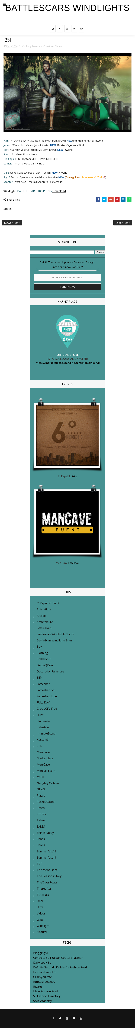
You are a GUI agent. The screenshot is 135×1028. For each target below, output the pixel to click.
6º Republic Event (48, 603)
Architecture (45, 622)
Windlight (43, 926)
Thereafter (44, 889)
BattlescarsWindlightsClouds (56, 634)
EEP (39, 678)
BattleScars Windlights (67, 8)
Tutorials (43, 895)
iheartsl (38, 987)
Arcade (41, 616)
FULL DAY (43, 702)
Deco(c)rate (45, 665)
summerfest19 (46, 857)
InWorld (99, 140)
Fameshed (43, 684)
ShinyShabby (45, 833)
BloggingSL (41, 953)
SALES (41, 826)
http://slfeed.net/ (44, 982)
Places (41, 795)
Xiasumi (42, 932)
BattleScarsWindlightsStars (55, 640)
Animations (44, 609)
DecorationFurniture (43, 46)
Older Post (123, 223)
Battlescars (44, 628)
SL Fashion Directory (46, 996)
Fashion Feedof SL (45, 972)
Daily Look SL (42, 963)
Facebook (73, 562)
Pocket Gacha (45, 802)
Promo (41, 814)
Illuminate (43, 721)
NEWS (41, 789)
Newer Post (12, 223)
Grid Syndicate (42, 977)
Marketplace (45, 758)
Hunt (40, 715)
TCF (39, 864)
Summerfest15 (46, 851)
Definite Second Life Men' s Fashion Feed (60, 967)
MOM (40, 777)
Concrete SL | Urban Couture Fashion (58, 958)
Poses (41, 808)
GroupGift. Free (47, 709)
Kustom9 (43, 740)
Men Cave (43, 764)
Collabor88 (44, 659)
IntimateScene (46, 733)
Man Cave (43, 752)
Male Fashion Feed (45, 991)
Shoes (58, 46)
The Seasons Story (49, 876)
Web (74, 476)
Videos (41, 913)
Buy (39, 646)
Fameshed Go (45, 690)
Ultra (40, 907)
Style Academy (42, 1001)
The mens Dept (47, 870)
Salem (41, 820)
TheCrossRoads (47, 882)
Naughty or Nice (48, 783)
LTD (39, 746)
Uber (40, 901)
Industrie (43, 727)
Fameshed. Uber (47, 696)
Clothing (26, 46)
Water (41, 920)
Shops (41, 845)
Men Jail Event (46, 771)
